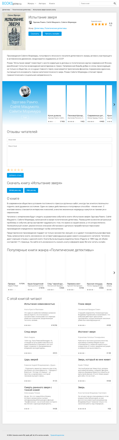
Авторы (42, 3)
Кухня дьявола (54, 116)
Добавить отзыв (15, 175)
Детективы (39, 28)
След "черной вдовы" (55, 285)
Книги (52, 3)
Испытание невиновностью (39, 304)
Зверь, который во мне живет (94, 359)
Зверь (81, 387)
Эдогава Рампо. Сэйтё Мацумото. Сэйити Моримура (54, 22)
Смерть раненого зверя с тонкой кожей (38, 388)
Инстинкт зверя (87, 331)
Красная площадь (95, 285)
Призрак (13, 285)
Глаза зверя (84, 304)
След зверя (30, 331)
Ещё (25, 117)
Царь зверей (31, 359)
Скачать (35, 33)
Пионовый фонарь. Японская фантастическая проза (76, 116)
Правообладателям (57, 435)
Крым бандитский (35, 285)
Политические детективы (56, 28)
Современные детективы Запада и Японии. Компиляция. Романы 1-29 (96, 116)
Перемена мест (75, 285)
